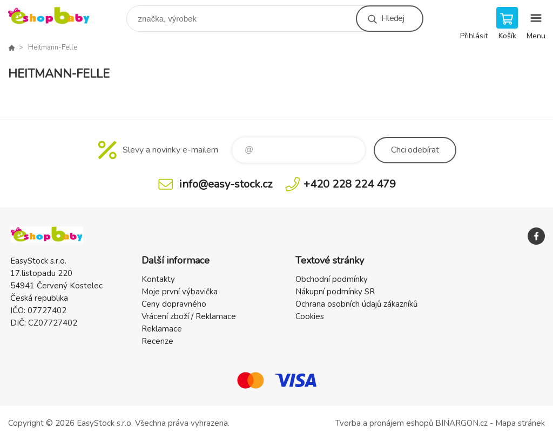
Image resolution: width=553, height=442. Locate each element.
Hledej (392, 18)
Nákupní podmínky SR (335, 291)
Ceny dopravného (173, 304)
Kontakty (158, 279)
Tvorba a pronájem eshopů (384, 423)
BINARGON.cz (461, 423)
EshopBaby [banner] (56, 16)
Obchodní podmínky (331, 279)
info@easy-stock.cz (225, 184)
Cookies (309, 316)
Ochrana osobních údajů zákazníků (356, 304)
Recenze (157, 341)
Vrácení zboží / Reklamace (188, 316)
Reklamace (161, 328)
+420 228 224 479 (350, 184)
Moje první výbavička (179, 291)
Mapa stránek (520, 423)
